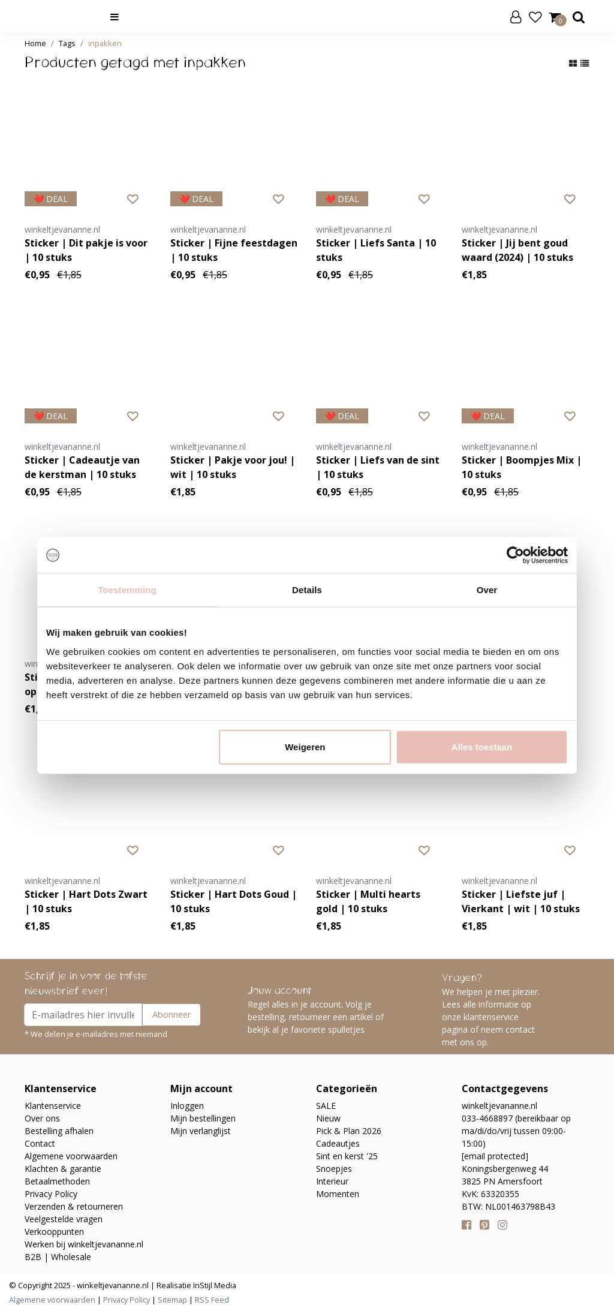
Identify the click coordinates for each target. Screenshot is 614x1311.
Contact (40, 1143)
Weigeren (305, 746)
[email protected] (495, 1156)
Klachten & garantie (63, 1168)
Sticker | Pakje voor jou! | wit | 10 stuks (232, 467)
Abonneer (171, 1014)
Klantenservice (53, 1105)
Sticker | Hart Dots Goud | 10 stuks (233, 901)
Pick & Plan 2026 (348, 1130)
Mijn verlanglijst (200, 1130)
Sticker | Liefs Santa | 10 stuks (376, 250)
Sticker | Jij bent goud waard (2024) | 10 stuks (517, 250)
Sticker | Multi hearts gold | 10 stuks (368, 901)
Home (35, 43)
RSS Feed (212, 1299)
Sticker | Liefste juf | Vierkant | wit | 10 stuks (521, 901)
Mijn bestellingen (203, 1118)
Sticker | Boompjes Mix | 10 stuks (522, 467)
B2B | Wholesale (58, 1256)
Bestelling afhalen (59, 1130)
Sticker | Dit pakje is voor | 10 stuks (86, 250)
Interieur (332, 1181)
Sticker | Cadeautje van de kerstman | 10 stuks (82, 467)
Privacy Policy (51, 1193)
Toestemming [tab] (127, 590)
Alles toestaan (482, 746)
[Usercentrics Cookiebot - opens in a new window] (515, 555)
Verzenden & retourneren (74, 1206)
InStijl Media (213, 1285)
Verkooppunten (54, 1231)
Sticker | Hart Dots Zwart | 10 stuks (86, 901)
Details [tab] (307, 590)
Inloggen (187, 1105)
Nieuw (328, 1118)
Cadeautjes (338, 1143)
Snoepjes (334, 1168)
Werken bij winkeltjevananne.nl (84, 1244)
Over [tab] (487, 590)
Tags (67, 43)
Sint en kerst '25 (347, 1156)
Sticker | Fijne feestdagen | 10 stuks (233, 250)
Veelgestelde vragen (64, 1219)
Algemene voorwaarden (71, 1156)
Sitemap (172, 1299)
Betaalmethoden (57, 1181)
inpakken (105, 43)
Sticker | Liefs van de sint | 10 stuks (378, 467)
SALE (326, 1105)
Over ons (42, 1118)
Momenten (337, 1193)
